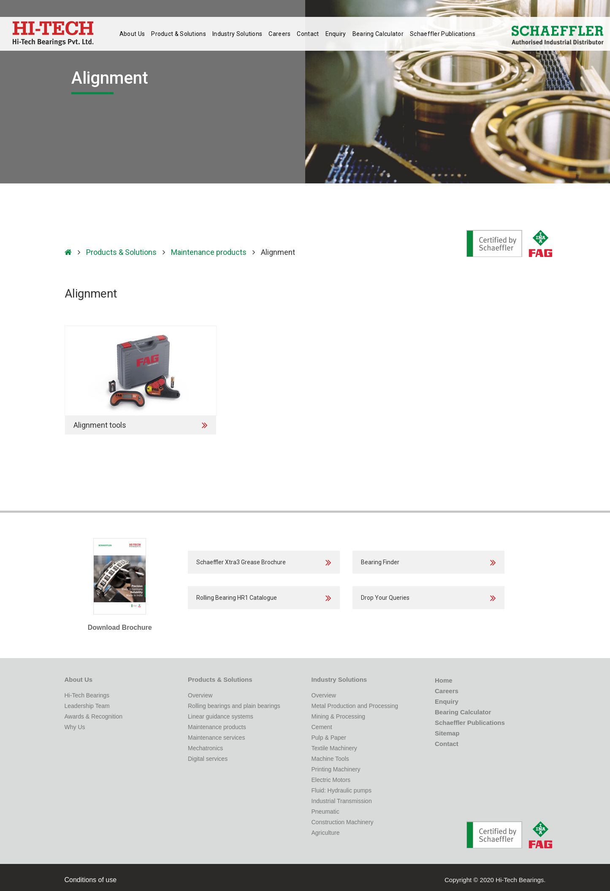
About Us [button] (132, 33)
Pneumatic (325, 811)
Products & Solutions (121, 252)
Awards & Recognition (93, 716)
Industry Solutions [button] (237, 33)
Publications (441, 33)
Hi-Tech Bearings (87, 695)
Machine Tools (330, 758)
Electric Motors (331, 779)
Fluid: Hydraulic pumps (341, 790)
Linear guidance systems (220, 716)
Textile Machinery (334, 748)
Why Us (75, 727)
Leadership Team (87, 705)
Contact (308, 33)
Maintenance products (209, 252)
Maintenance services (216, 737)
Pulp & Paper (329, 737)
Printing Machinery (336, 769)
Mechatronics (205, 748)
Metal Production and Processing (355, 705)
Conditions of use (91, 879)
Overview (200, 695)
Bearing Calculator (377, 33)
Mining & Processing (339, 716)
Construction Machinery (343, 822)
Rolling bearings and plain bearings (234, 705)
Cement (322, 727)
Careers (279, 33)
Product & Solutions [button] (178, 33)
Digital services (208, 758)
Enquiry (335, 33)
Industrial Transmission (342, 801)
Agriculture (326, 832)
